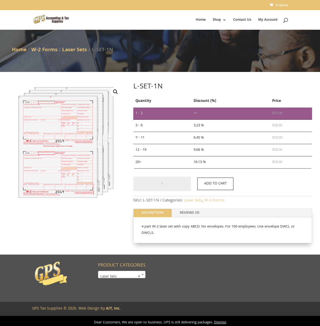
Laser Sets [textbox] (120, 276)
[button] (115, 92)
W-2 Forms (44, 50)
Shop (217, 20)
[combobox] (122, 274)
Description (153, 213)
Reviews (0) (189, 213)
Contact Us (242, 20)
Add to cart (215, 184)
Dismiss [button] (220, 322)
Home (201, 20)
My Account (268, 20)
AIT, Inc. (113, 309)
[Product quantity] (162, 184)
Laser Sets (74, 50)
